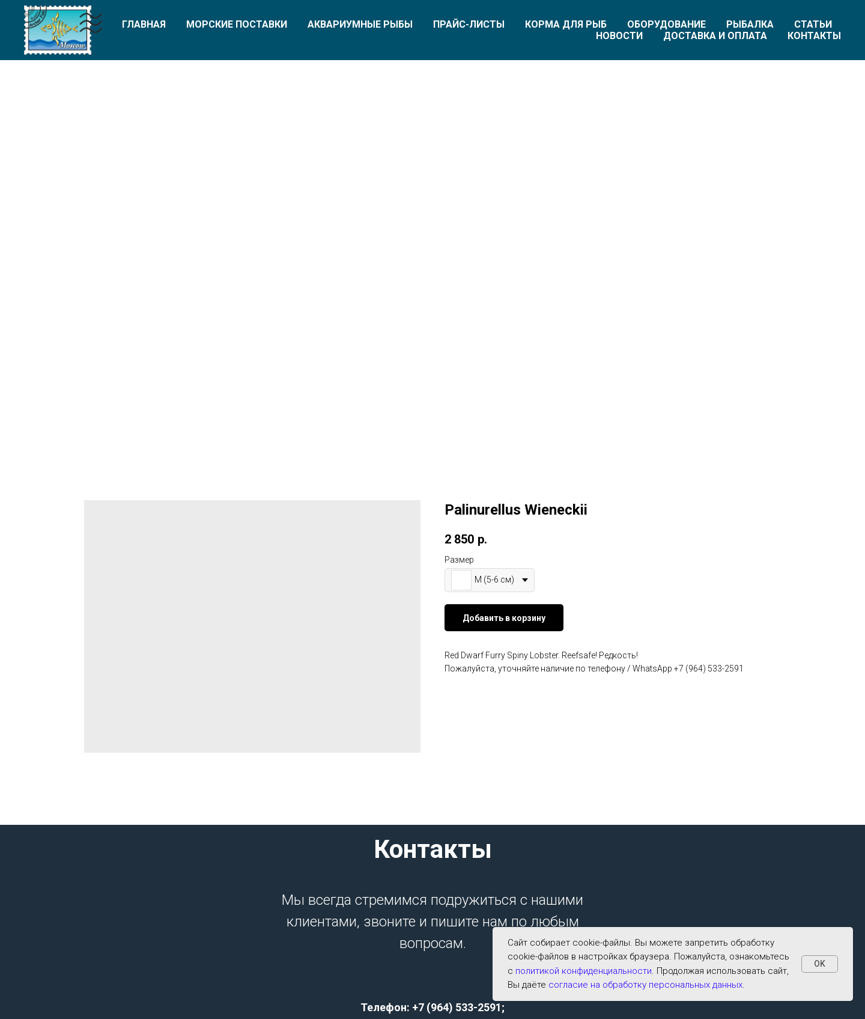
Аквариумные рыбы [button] (360, 24)
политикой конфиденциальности (583, 970)
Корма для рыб (566, 24)
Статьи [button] (813, 24)
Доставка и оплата (715, 35)
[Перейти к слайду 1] (432, 410)
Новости (619, 35)
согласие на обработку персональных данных (645, 984)
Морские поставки (236, 24)
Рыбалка (750, 24)
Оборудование (666, 24)
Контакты (814, 35)
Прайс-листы (469, 24)
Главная (144, 24)
